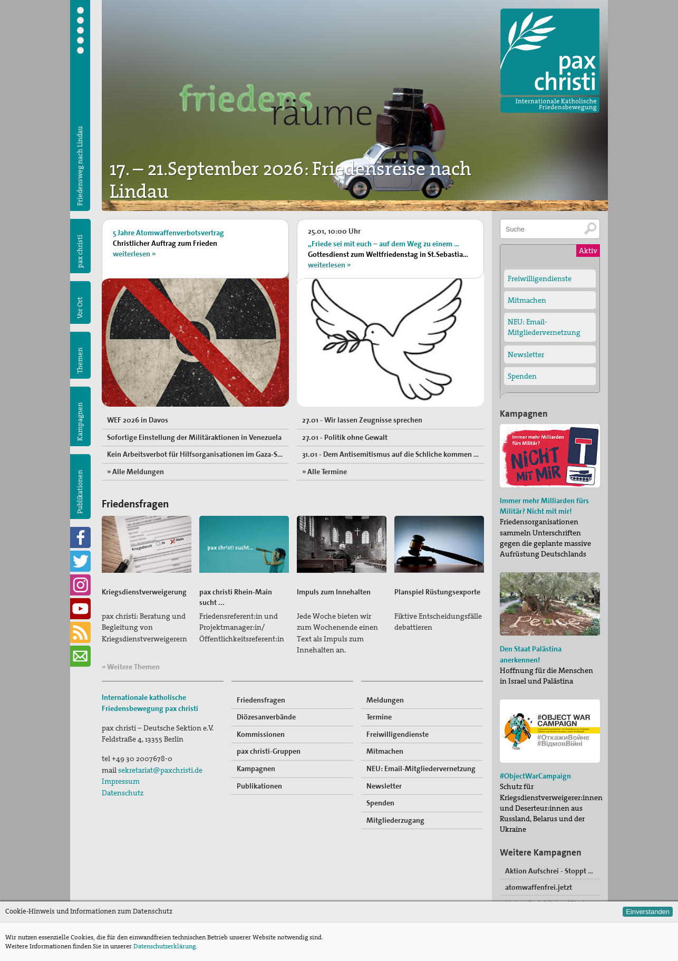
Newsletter (384, 786)
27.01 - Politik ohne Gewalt (345, 437)
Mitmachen (384, 751)
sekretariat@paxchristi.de (160, 770)
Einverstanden (648, 912)
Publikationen (79, 492)
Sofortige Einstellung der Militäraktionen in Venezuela (194, 437)
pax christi (79, 251)
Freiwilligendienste (397, 734)
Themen (79, 360)
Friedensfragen (261, 700)
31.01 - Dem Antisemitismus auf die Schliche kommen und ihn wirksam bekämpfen (393, 454)
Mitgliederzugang (395, 820)
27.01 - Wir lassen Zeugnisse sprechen (362, 420)
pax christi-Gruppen (269, 751)
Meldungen (385, 700)
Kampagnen (79, 421)
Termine (379, 717)
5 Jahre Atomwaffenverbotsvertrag (168, 232)
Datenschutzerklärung (164, 946)
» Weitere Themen (131, 666)
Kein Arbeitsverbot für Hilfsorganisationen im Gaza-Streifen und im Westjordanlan (198, 454)
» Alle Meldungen (135, 471)
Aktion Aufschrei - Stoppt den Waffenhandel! (552, 871)
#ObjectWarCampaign (535, 776)
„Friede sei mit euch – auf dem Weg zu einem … (383, 243)
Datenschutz (122, 792)
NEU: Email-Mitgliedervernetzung (421, 768)
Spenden (380, 803)
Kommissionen (261, 734)
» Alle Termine (324, 471)
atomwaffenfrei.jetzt (538, 887)
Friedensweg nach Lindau (79, 166)
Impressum (121, 781)
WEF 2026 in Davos (137, 420)
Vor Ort (79, 308)
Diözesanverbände (266, 717)
